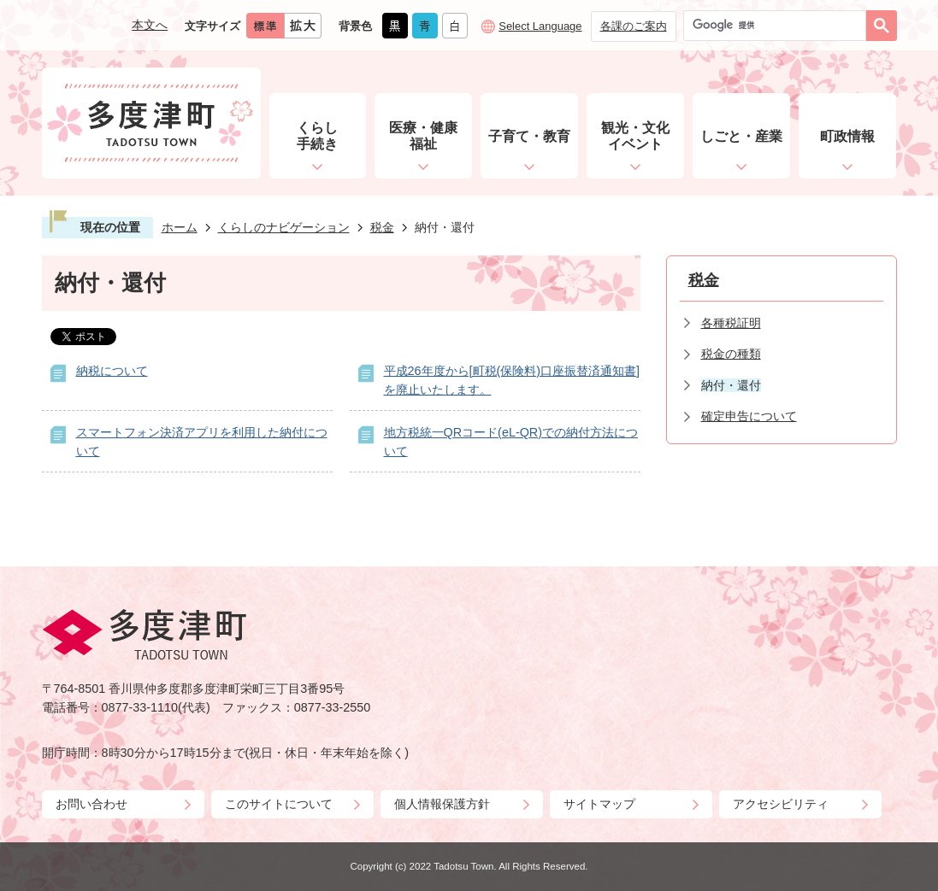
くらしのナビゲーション (284, 227)
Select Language (539, 26)
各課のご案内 (633, 26)
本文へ (150, 25)
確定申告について (749, 416)
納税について (112, 371)
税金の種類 (731, 354)
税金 (382, 227)
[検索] (779, 25)
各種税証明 (731, 323)
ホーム (180, 227)
